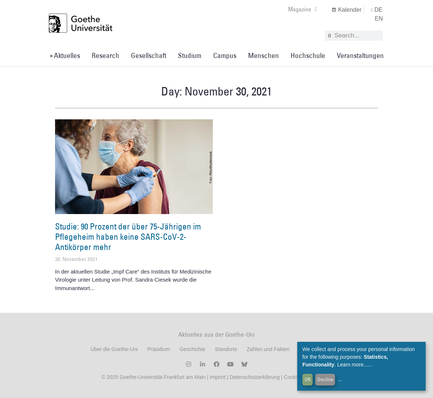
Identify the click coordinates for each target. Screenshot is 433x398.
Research (105, 55)
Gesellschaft (148, 55)
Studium (189, 55)
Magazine (302, 9)
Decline (325, 379)
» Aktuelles (65, 55)
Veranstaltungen (360, 55)
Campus (224, 55)
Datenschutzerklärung (255, 377)
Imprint (217, 377)
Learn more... (352, 365)
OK (308, 379)
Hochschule (308, 55)
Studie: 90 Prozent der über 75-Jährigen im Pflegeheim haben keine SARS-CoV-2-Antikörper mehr (128, 236)
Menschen (263, 55)
